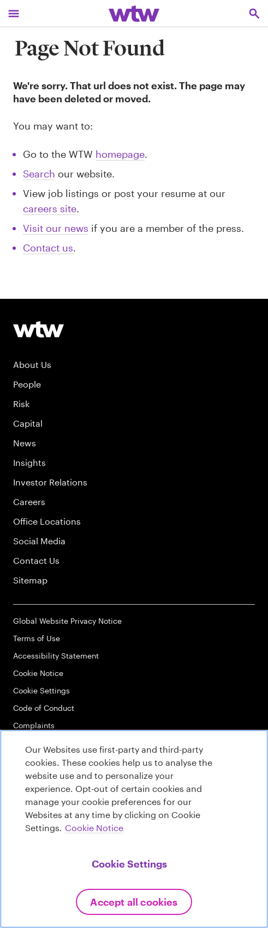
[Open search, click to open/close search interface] (254, 13)
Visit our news (55, 228)
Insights (29, 462)
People (27, 384)
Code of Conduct (43, 707)
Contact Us (36, 560)
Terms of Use (36, 638)
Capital (28, 423)
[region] (134, 829)
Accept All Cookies (133, 902)
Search (39, 174)
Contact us (48, 248)
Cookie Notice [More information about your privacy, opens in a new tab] (94, 827)
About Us (32, 364)
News (24, 443)
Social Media (39, 541)
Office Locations (47, 521)
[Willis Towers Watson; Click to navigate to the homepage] (134, 13)
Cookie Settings (41, 690)
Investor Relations (50, 482)
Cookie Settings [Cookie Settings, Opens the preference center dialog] (129, 864)
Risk (21, 403)
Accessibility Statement (56, 655)
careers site (49, 208)
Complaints (34, 725)
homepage (120, 154)
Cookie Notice (38, 673)
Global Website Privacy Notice (67, 620)
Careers (29, 501)
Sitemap (30, 580)
